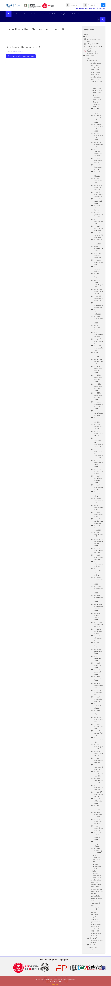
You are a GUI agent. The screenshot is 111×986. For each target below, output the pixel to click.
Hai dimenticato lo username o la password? (90, 9)
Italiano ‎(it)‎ (77, 14)
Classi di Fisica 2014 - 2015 (97, 91)
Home (86, 34)
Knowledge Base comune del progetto (96, 910)
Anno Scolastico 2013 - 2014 (96, 881)
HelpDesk (64, 14)
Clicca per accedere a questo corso (21, 56)
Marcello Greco (18, 52)
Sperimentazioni (96, 922)
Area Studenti (93, 950)
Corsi (88, 58)
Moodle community (20, 14)
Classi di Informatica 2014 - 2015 (96, 97)
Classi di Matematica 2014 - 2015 (96, 104)
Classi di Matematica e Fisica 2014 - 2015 (96, 858)
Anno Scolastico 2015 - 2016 (96, 73)
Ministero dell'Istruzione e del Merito (44, 14)
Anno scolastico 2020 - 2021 (96, 934)
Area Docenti (93, 947)
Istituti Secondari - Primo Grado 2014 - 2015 (96, 874)
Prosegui (55, 984)
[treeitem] (93, 492)
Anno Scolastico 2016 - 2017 (96, 69)
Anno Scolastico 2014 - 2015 (96, 78)
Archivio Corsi (93, 60)
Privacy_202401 (55, 981)
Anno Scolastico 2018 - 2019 (96, 925)
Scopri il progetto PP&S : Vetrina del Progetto (97, 891)
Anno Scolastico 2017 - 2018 (96, 64)
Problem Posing (95, 896)
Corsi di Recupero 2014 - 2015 (97, 866)
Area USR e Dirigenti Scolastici (97, 915)
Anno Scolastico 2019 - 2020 (96, 930)
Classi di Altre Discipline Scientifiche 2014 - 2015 (97, 85)
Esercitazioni (95, 919)
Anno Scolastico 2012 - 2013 (96, 885)
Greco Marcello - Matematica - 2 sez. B (23, 47)
